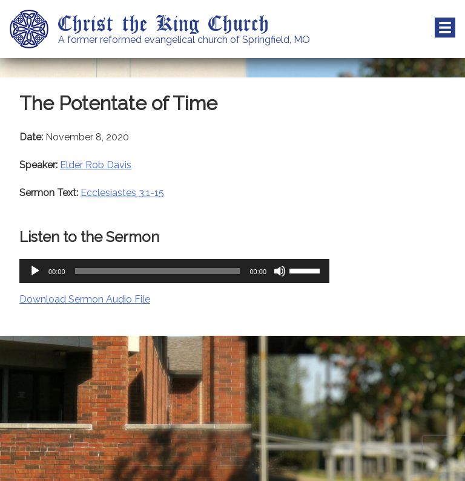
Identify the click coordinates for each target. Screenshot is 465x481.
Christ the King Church (163, 22)
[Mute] (280, 271)
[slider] (157, 271)
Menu (445, 28)
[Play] (35, 271)
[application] (174, 271)
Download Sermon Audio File (84, 299)
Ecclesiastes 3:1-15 (122, 192)
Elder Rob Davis (95, 165)
